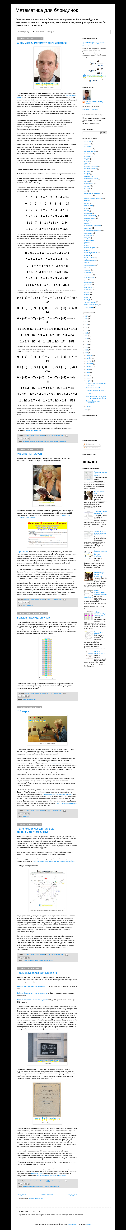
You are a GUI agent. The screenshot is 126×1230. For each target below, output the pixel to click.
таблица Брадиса (43, 1186)
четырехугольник (90, 302)
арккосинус (88, 141)
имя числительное (90, 169)
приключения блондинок (92, 225)
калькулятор (88, 176)
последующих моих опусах (67, 803)
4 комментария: (56, 693)
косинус (25, 960)
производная (88, 233)
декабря (89, 355)
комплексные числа (91, 178)
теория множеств (90, 265)
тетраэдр (87, 270)
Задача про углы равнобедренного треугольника (100, 533)
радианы (87, 243)
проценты (87, 238)
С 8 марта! (23, 711)
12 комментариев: (57, 1181)
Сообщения (89, 444)
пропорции (88, 235)
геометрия (87, 156)
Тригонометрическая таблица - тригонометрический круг (36, 830)
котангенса (62, 1176)
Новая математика (33, 430)
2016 (86, 339)
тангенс (41, 960)
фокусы (86, 295)
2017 (86, 336)
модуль (86, 203)
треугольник (88, 275)
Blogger (88, 1224)
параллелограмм (90, 218)
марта (88, 381)
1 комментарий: (56, 599)
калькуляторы (36, 1173)
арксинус (87, 144)
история (87, 174)
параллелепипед (90, 216)
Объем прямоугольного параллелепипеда (100, 592)
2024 (86, 316)
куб (85, 191)
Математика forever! (29, 453)
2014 (86, 344)
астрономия (88, 149)
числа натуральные (91, 305)
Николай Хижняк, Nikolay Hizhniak (94, 103)
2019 (86, 330)
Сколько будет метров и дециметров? (99, 574)
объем (86, 211)
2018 (86, 333)
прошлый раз (23, 552)
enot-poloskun (72, 1224)
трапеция (87, 272)
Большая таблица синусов (33, 617)
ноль (24, 605)
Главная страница (23, 32)
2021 (86, 324)
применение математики (30, 1186)
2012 (86, 350)
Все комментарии (91, 448)
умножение (62, 441)
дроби (86, 164)
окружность (88, 213)
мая (87, 375)
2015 (86, 341)
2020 (86, 327)
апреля (89, 378)
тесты (86, 267)
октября (89, 361)
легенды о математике (92, 193)
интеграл (87, 171)
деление (32, 441)
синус (24, 699)
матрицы (87, 201)
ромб (86, 245)
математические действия (44, 441)
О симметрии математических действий (42, 42)
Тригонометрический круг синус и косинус (100, 473)
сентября (89, 364)
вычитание (26, 441)
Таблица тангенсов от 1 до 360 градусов (100, 614)
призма (86, 223)
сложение (55, 441)
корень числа (88, 183)
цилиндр (87, 300)
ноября (89, 358)
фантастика (88, 290)
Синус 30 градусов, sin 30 (99, 652)
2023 (86, 319)
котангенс (31, 960)
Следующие (22, 1195)
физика (86, 292)
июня (88, 372)
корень (86, 181)
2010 (86, 410)
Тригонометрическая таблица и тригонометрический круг (54, 861)
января (89, 406)
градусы (87, 159)
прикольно (29, 605)
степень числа (89, 257)
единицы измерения (91, 166)
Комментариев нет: (57, 435)
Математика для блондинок (47, 10)
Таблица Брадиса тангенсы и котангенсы (32, 993)
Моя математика (38, 32)
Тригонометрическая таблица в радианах (32, 1000)
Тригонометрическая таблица (100, 512)
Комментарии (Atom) (36, 1198)
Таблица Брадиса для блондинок (37, 972)
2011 (86, 353)
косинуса (45, 1176)
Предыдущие (72, 1195)
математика (88, 196)
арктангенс (88, 146)
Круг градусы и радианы (99, 633)
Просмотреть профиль (90, 109)
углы (86, 280)
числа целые (88, 307)
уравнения (88, 285)
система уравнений (91, 253)
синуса (39, 1176)
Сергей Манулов (90, 248)
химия (86, 297)
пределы (87, 221)
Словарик (50, 32)
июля (88, 369)
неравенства (88, 206)
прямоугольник (89, 240)
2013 (86, 347)
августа (89, 367)
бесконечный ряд (90, 151)
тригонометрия (31, 699)
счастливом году (54, 763)
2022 (86, 321)
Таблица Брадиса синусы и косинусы (31, 986)
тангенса (53, 1176)
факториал (88, 287)
